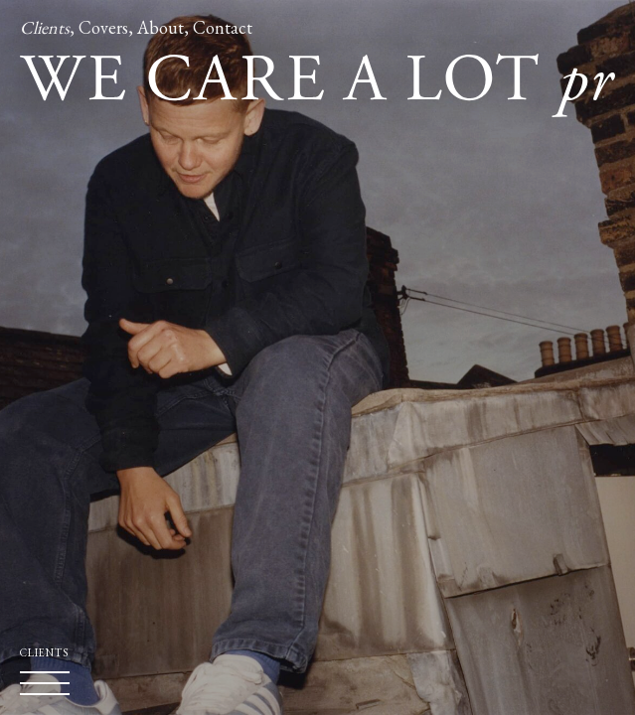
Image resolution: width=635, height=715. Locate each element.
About (160, 27)
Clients (45, 27)
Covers (103, 27)
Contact (222, 27)
